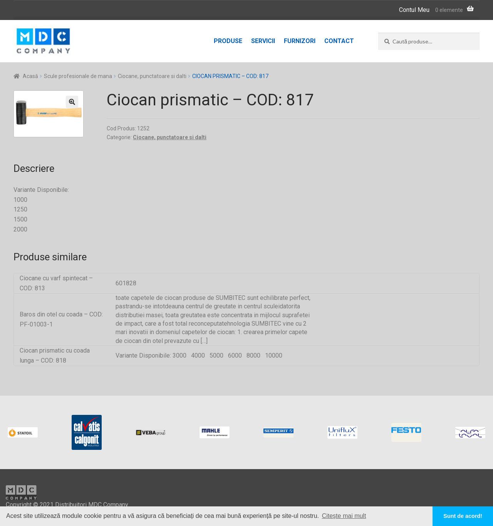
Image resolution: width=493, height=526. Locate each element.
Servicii (263, 41)
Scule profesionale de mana (78, 76)
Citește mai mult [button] (344, 516)
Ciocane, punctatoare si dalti (152, 76)
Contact (339, 41)
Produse (228, 41)
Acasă (30, 76)
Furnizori (299, 41)
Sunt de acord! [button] (462, 516)
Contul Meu (414, 9)
